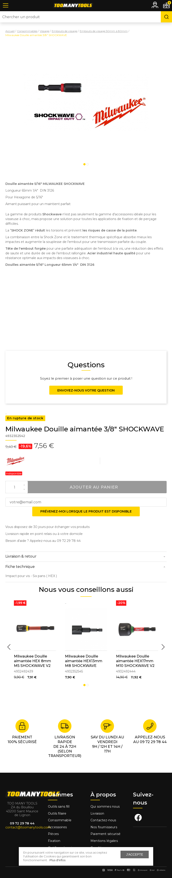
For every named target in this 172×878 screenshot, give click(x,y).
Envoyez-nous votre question (86, 390)
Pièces (53, 834)
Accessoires (57, 827)
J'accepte (134, 854)
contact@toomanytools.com (28, 827)
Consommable (59, 820)
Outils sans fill (58, 806)
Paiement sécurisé (105, 834)
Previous (9, 647)
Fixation (54, 841)
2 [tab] (87, 164)
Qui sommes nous (105, 806)
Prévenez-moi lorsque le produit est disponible (86, 511)
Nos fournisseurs (103, 827)
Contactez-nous (103, 820)
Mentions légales (104, 841)
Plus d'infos (57, 860)
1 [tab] (84, 164)
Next (163, 647)
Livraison (97, 813)
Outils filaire (57, 813)
